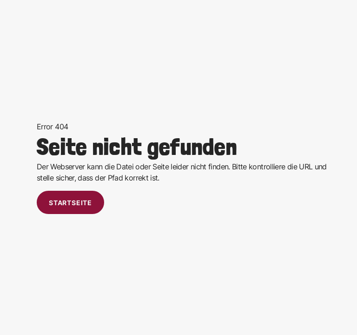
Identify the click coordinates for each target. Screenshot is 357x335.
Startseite (70, 203)
